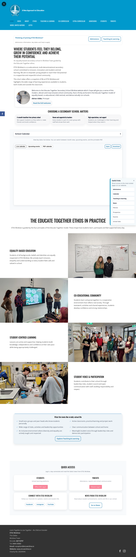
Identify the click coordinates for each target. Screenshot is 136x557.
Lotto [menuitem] (30, 25)
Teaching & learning (119, 198)
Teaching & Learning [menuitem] (47, 21)
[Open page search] (4, 4)
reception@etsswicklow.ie (24, 546)
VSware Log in (95, 487)
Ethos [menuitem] (35, 21)
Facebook (29, 504)
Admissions (94, 39)
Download (116, 146)
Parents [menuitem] (113, 21)
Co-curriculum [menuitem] (63, 21)
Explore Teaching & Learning (68, 439)
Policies (115, 208)
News (115, 203)
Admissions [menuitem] (93, 21)
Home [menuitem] (12, 21)
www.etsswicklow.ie (24, 549)
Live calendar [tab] (20, 146)
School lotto (117, 221)
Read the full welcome (42, 103)
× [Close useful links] (133, 181)
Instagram (40, 504)
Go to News (95, 505)
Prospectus (116, 212)
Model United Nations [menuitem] (17, 25)
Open (108, 146)
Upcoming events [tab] (34, 146)
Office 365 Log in (40, 487)
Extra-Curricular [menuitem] (79, 21)
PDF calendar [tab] (47, 146)
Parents (115, 217)
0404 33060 (17, 544)
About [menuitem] (27, 21)
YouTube (51, 504)
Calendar (116, 194)
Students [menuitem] (103, 21)
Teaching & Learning (111, 39)
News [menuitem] (19, 21)
